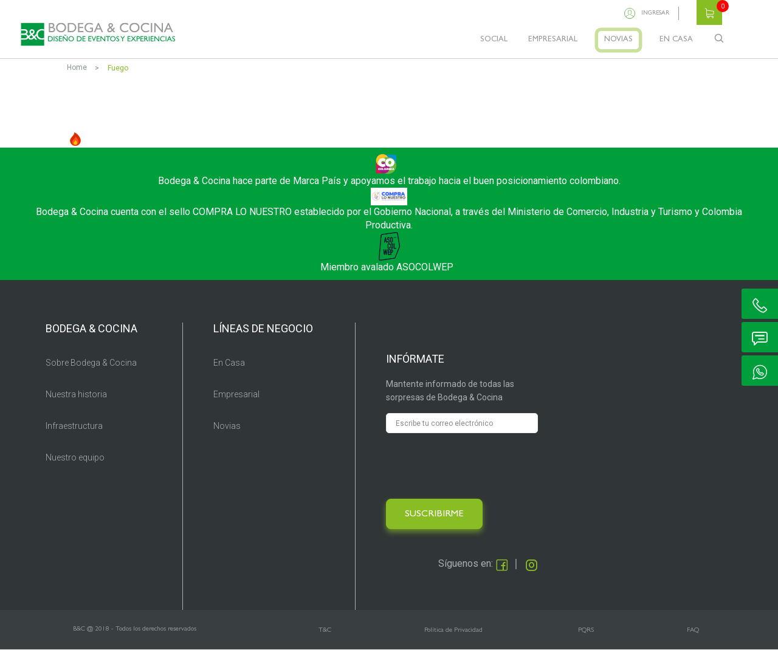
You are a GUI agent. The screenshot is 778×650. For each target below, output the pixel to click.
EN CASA (676, 40)
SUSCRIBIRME (434, 514)
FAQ (693, 630)
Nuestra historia (76, 394)
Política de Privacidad (453, 630)
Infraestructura (74, 426)
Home (77, 67)
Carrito (709, 12)
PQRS (586, 630)
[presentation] (478, 466)
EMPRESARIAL (552, 40)
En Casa (229, 363)
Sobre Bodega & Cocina (91, 363)
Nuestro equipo (75, 457)
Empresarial (236, 394)
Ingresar (655, 13)
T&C (324, 630)
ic (760, 304)
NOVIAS (618, 40)
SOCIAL (494, 40)
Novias (227, 426)
